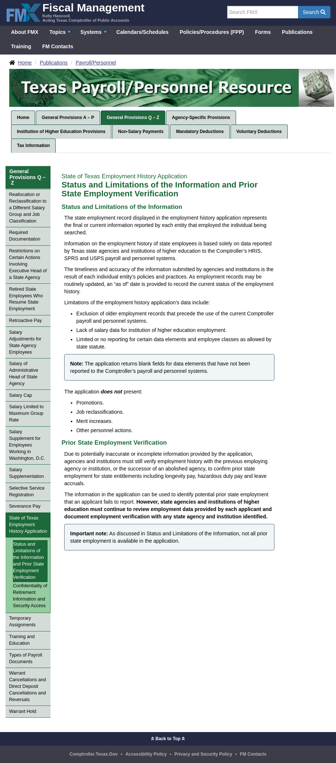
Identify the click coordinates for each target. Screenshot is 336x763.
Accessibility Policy (146, 754)
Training (21, 46)
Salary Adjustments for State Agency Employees (25, 342)
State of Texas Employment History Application (28, 524)
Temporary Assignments (22, 621)
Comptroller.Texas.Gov (94, 754)
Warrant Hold (22, 711)
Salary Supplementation (26, 473)
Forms (263, 32)
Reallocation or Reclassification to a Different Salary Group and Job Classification (27, 208)
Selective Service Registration (27, 491)
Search (314, 12)
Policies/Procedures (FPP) (212, 32)
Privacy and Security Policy (203, 754)
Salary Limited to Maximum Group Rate (26, 413)
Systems (91, 32)
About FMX (24, 32)
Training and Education (22, 640)
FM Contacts (57, 46)
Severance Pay (24, 506)
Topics (57, 32)
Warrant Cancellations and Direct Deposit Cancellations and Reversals (27, 686)
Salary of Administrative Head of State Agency (23, 373)
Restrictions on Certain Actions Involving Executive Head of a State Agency (27, 264)
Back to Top (167, 738)
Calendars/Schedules (143, 32)
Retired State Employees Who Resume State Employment (26, 299)
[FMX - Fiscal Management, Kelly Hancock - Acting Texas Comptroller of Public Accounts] (75, 11)
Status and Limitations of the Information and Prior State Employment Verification (28, 561)
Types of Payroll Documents (25, 658)
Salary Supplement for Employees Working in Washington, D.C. (27, 445)
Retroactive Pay (25, 320)
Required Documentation (24, 236)
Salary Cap (20, 395)
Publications (297, 32)
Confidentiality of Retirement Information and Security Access (30, 595)
